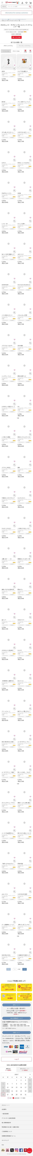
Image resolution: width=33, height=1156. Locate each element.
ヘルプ (16, 1059)
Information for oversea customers (16, 13)
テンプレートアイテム (24, 46)
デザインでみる (16, 51)
